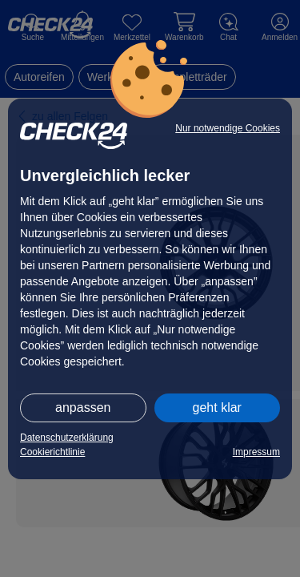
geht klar (217, 407)
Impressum (256, 452)
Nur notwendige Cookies (227, 128)
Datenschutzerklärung (67, 437)
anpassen (82, 407)
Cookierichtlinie (52, 452)
